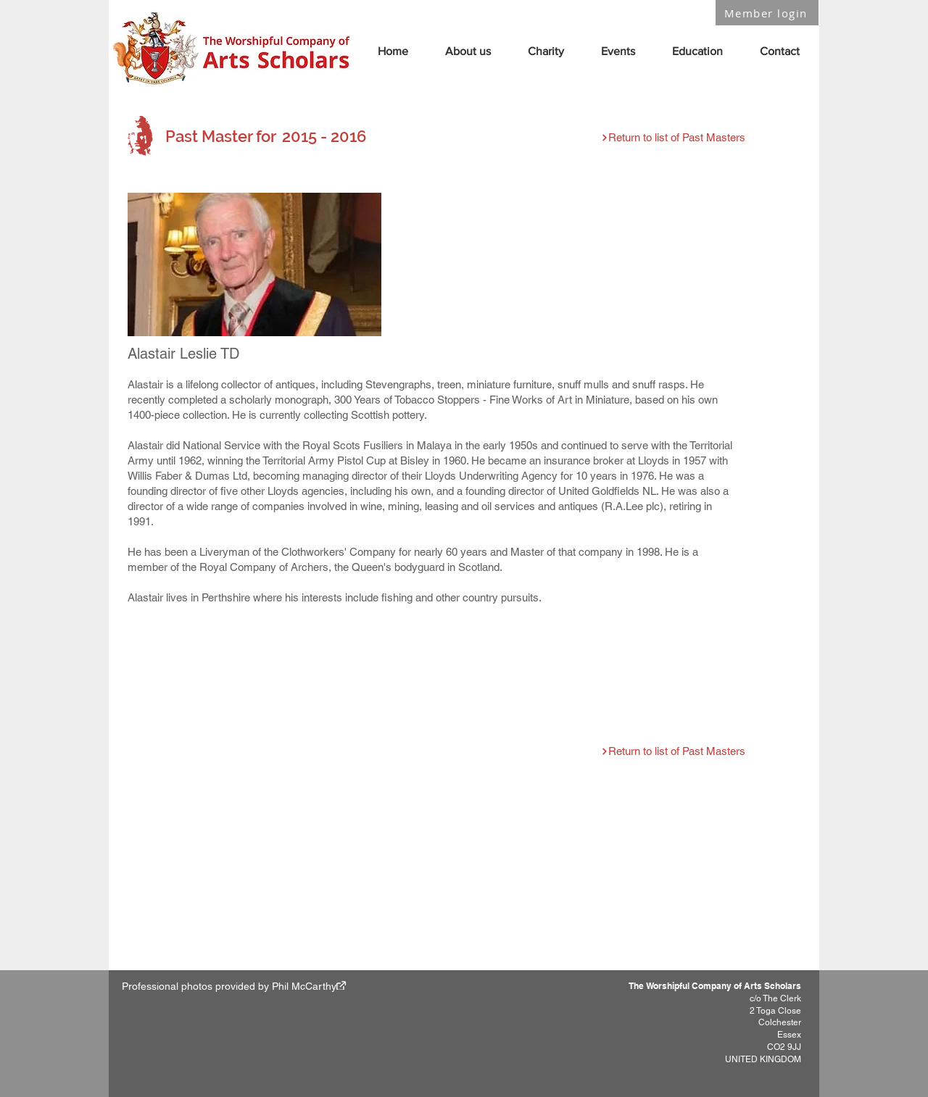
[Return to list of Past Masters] (672, 137)
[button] (467, 50)
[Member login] (767, 12)
